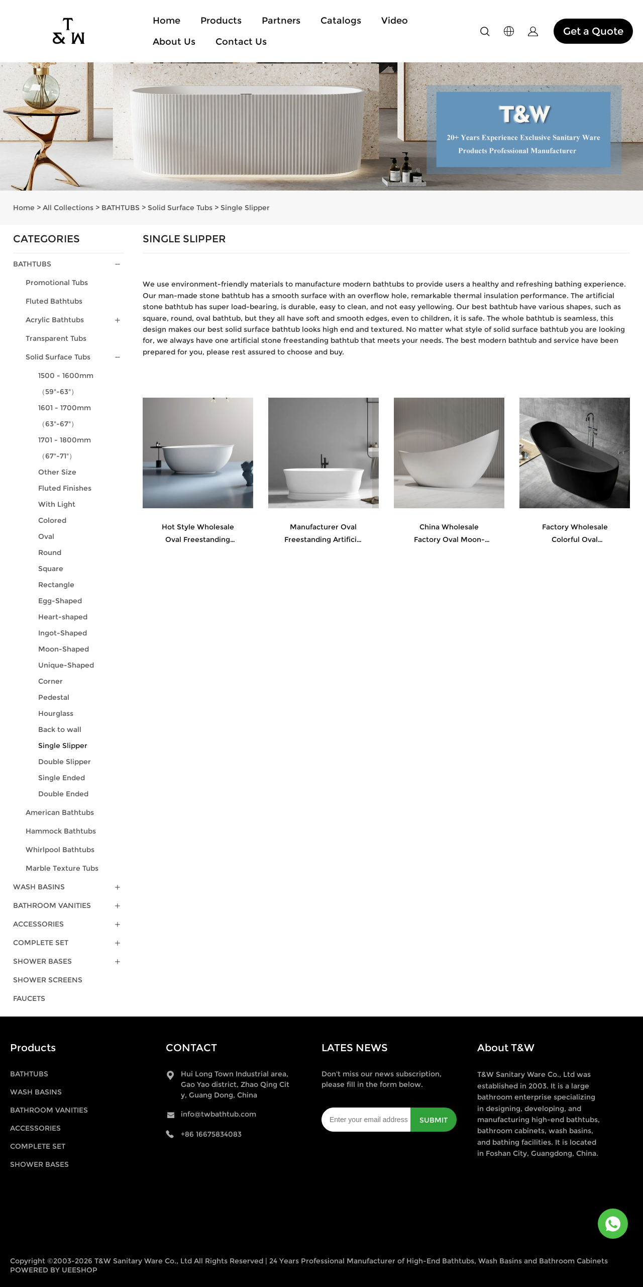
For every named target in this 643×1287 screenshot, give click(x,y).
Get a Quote (593, 31)
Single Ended (61, 777)
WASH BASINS (39, 886)
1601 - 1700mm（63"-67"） (64, 415)
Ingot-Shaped (62, 632)
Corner (50, 681)
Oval (46, 536)
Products (221, 20)
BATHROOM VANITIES (52, 905)
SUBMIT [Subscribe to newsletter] (433, 1120)
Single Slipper (245, 207)
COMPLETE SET (40, 942)
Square (50, 568)
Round (49, 552)
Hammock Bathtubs (61, 831)
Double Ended (63, 793)
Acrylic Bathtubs (55, 319)
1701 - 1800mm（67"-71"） (64, 448)
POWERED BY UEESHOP (53, 1269)
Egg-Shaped (60, 600)
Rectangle (56, 584)
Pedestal (53, 697)
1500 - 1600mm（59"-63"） (65, 383)
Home (166, 20)
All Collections (68, 207)
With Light (56, 504)
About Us (174, 41)
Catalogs (340, 20)
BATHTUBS (120, 207)
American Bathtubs (60, 812)
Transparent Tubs (56, 338)
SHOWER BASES (42, 961)
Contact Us (241, 41)
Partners (281, 20)
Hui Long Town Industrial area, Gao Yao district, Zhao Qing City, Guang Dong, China (235, 1084)
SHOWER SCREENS (47, 979)
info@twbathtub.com (218, 1114)
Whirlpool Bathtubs (60, 849)
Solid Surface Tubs (180, 207)
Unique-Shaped (66, 665)
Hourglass (55, 713)
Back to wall (59, 729)
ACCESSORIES (38, 924)
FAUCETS (29, 998)
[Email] (366, 1120)
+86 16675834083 (211, 1134)
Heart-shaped (62, 616)
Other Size (57, 472)
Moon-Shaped (63, 649)
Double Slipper (64, 761)
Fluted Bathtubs (54, 301)
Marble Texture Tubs (62, 868)
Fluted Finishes (64, 488)
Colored (52, 520)
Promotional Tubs (57, 282)
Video (394, 20)
